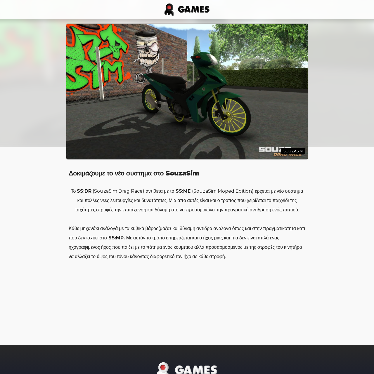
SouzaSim (293, 151)
